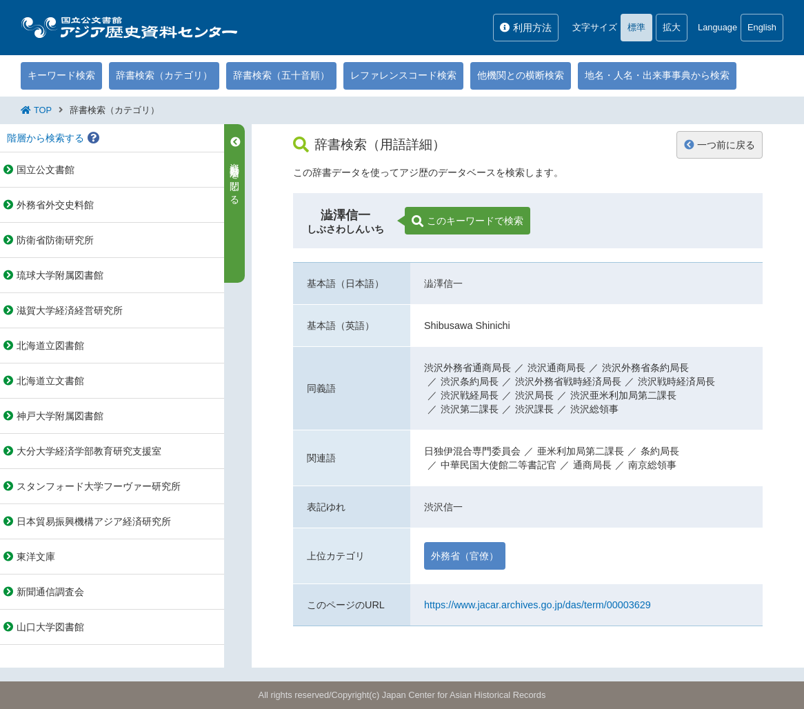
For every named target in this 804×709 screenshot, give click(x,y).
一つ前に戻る (719, 144)
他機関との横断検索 (520, 75)
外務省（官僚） (465, 555)
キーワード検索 (61, 75)
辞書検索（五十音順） (281, 75)
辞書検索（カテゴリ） (164, 75)
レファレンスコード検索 (403, 75)
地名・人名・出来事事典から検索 (657, 75)
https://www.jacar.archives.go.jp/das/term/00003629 (537, 604)
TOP (43, 110)
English (761, 27)
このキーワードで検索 (467, 221)
